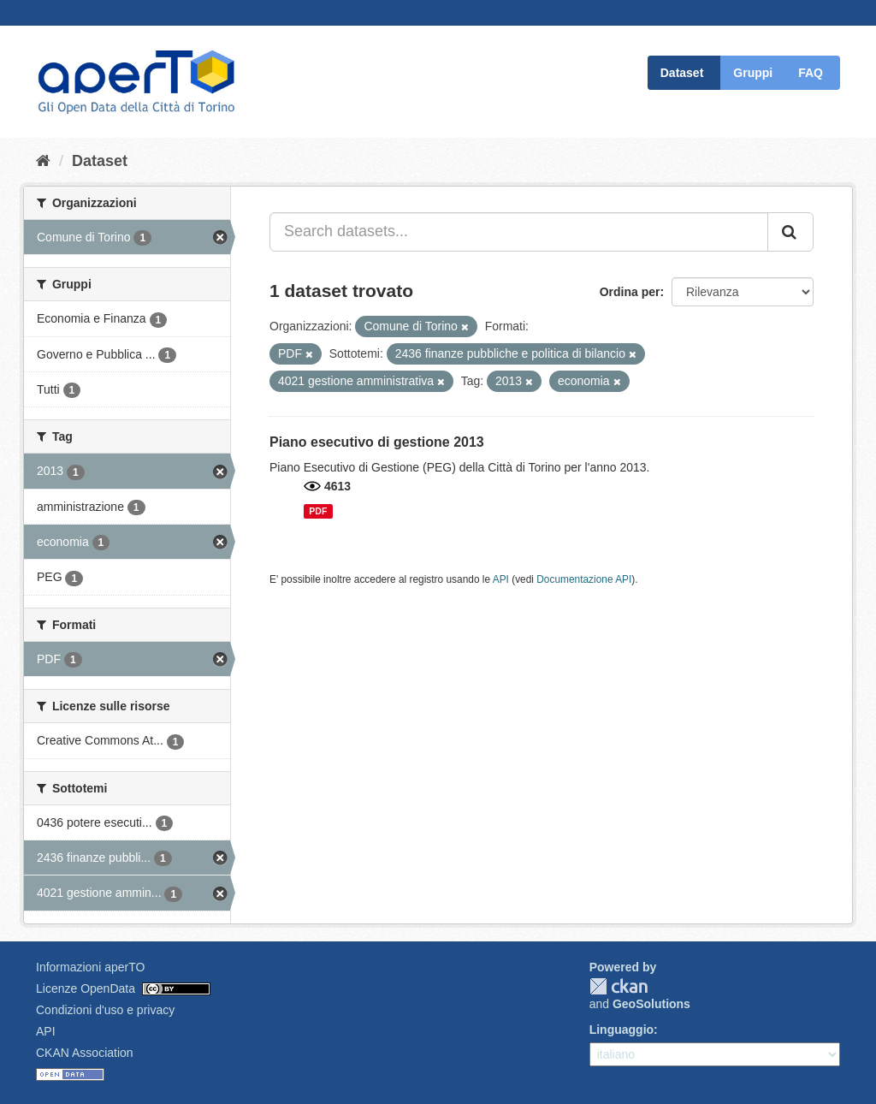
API (501, 579)
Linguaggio (621, 1029)
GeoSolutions (651, 1004)
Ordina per (630, 292)
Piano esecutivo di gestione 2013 (376, 442)
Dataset (682, 73)
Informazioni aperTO (90, 967)
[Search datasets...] (518, 232)
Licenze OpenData (85, 988)
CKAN (618, 986)
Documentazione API (583, 579)
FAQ (810, 73)
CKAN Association (84, 1052)
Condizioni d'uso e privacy (105, 1010)
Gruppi (752, 73)
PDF (318, 511)
